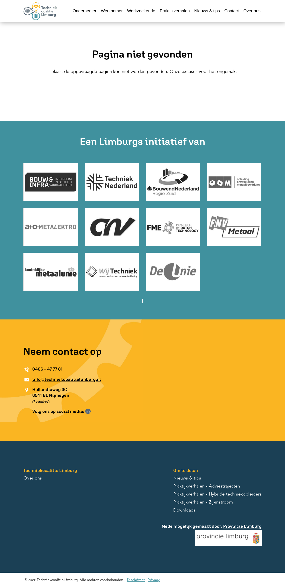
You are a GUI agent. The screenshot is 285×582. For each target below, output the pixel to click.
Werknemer (112, 10)
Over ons (252, 10)
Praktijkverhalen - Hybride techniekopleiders (217, 494)
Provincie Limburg (242, 526)
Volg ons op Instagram (94, 411)
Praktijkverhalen (175, 10)
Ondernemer (84, 10)
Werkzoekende (141, 10)
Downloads (184, 510)
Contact (231, 10)
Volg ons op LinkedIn (88, 411)
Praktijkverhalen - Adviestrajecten (206, 486)
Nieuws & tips (207, 10)
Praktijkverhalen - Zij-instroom (203, 502)
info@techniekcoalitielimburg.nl (66, 379)
